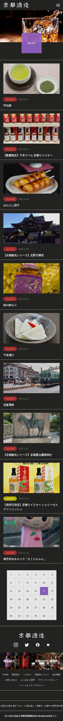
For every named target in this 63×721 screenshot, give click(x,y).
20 (27, 600)
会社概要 (56, 674)
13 (19, 591)
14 (27, 591)
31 (19, 616)
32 (27, 616)
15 (36, 591)
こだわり (27, 674)
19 (19, 600)
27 (36, 608)
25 (19, 608)
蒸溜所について (42, 674)
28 (44, 608)
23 (52, 600)
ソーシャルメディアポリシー (31, 685)
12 (11, 591)
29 (52, 608)
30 (11, 616)
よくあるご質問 (27, 680)
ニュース (10, 100)
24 (11, 608)
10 (44, 583)
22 (44, 600)
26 (27, 608)
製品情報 (10, 499)
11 (52, 583)
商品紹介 (16, 674)
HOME (6, 674)
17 (52, 591)
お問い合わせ (11, 680)
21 (36, 600)
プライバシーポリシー (48, 680)
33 (36, 616)
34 (44, 616)
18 (11, 600)
